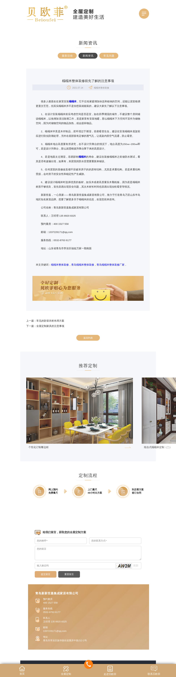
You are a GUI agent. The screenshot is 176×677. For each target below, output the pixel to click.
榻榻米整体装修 (60, 264)
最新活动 (67, 55)
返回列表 (88, 338)
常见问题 (108, 55)
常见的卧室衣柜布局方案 (50, 320)
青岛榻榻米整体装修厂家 (110, 264)
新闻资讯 (88, 55)
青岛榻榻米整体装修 (82, 264)
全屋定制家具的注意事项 (50, 326)
